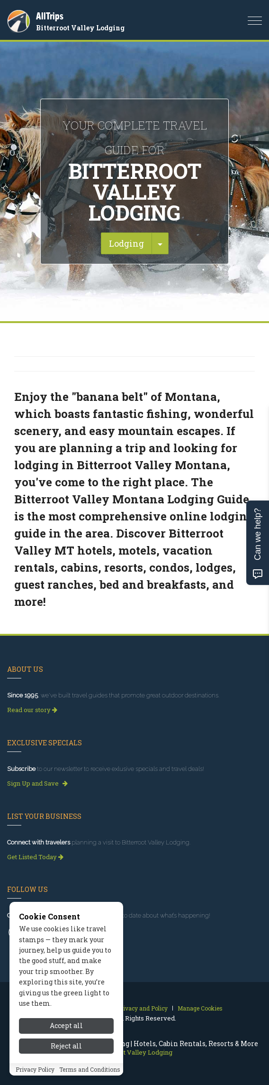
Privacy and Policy (142, 1008)
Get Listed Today (35, 857)
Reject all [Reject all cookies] (66, 1045)
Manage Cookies (200, 1008)
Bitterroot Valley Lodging (80, 27)
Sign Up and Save (37, 783)
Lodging (126, 243)
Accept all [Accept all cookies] (66, 1025)
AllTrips (49, 15)
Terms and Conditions (89, 1069)
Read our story (32, 709)
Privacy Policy (35, 1069)
